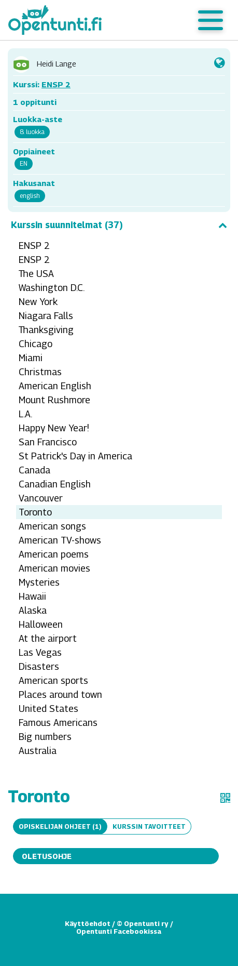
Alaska (33, 610)
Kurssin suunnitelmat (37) (119, 225)
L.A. (25, 413)
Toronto (35, 512)
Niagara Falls (46, 315)
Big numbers (45, 736)
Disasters (39, 666)
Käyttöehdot (87, 923)
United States (48, 708)
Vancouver (41, 498)
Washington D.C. (52, 287)
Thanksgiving (46, 329)
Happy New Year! (54, 427)
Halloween (41, 624)
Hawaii (32, 596)
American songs (52, 526)
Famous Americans (58, 722)
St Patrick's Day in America (75, 456)
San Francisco (48, 441)
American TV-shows (60, 540)
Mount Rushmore (54, 399)
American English (55, 385)
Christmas (40, 371)
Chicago (35, 343)
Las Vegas (40, 652)
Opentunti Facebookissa (118, 931)
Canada (34, 470)
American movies (54, 568)
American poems (54, 554)
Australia (38, 750)
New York (38, 301)
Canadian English (55, 484)
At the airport (48, 638)
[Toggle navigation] (210, 20)
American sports (53, 680)
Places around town (60, 694)
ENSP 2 (56, 84)
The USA (36, 273)
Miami (31, 357)
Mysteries (39, 582)
